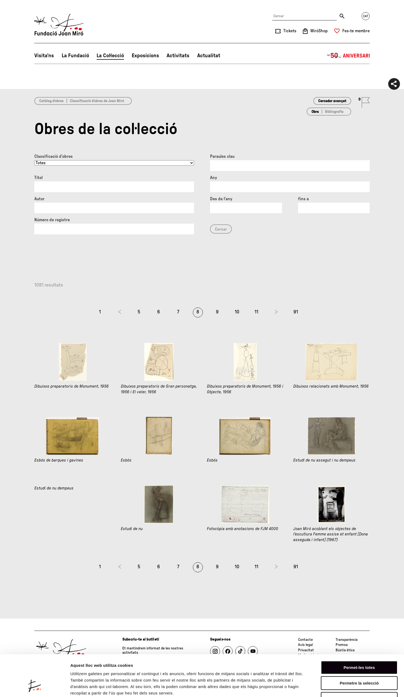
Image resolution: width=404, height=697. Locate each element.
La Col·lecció (110, 55)
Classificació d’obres (53, 156)
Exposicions (145, 55)
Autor (39, 199)
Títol (38, 178)
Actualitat (208, 55)
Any (213, 178)
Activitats (178, 55)
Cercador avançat (332, 101)
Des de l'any (221, 199)
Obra (315, 112)
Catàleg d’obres (51, 101)
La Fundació (75, 55)
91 (295, 312)
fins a (303, 199)
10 (237, 312)
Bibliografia (334, 112)
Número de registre (52, 220)
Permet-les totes (359, 631)
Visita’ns (44, 55)
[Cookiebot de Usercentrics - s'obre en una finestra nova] (34, 686)
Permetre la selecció (359, 647)
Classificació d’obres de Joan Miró (97, 101)
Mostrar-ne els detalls (309, 686)
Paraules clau (222, 156)
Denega (359, 662)
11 (256, 312)
